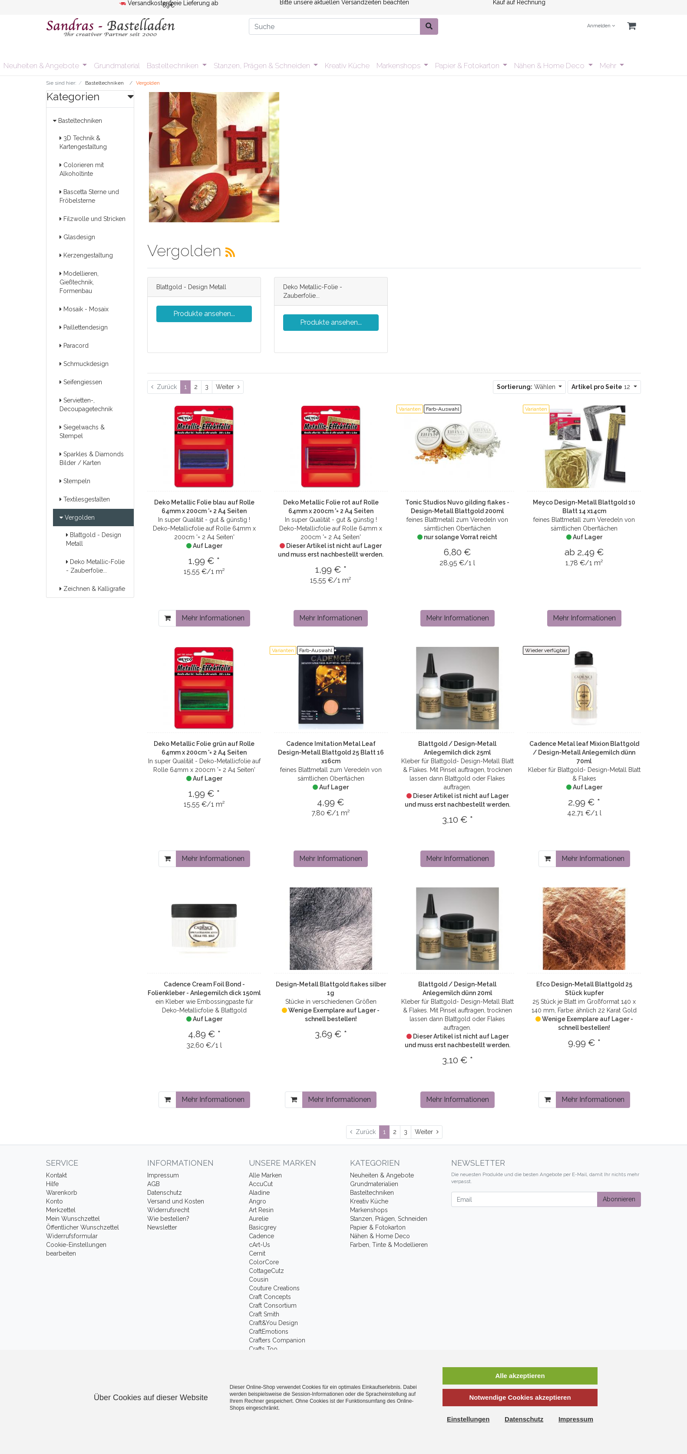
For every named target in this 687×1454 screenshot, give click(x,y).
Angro (257, 1201)
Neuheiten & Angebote (42, 65)
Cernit (257, 1253)
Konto (54, 1201)
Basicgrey (263, 1227)
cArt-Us (259, 1244)
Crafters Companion (277, 1340)
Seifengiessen (80, 382)
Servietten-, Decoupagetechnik (85, 404)
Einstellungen (468, 1419)
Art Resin (261, 1210)
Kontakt (56, 1175)
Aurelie (258, 1218)
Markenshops (399, 65)
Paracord (74, 345)
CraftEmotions (268, 1331)
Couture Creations (274, 1288)
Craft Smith (264, 1314)
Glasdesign (77, 237)
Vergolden (77, 517)
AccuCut (261, 1183)
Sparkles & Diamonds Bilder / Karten (91, 458)
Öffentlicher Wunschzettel (82, 1227)
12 (601, 386)
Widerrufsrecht (168, 1210)
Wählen (527, 386)
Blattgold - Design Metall (93, 539)
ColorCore (264, 1262)
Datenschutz (164, 1192)
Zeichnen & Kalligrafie (92, 588)
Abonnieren (619, 1199)
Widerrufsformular (72, 1236)
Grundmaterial (117, 65)
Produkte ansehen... (204, 314)
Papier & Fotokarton (468, 65)
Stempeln (74, 481)
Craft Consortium (273, 1305)
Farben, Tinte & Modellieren (389, 1244)
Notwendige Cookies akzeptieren (520, 1397)
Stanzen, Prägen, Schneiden (388, 1218)
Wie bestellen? (168, 1218)
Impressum (163, 1175)
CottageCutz (266, 1270)
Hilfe (52, 1183)
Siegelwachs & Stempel (82, 431)
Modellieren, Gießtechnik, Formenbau (79, 282)
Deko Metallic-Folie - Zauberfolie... (95, 566)
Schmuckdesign (84, 363)
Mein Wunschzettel (73, 1218)
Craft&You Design (273, 1322)
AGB (153, 1183)
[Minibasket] (631, 26)
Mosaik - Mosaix (84, 309)
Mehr (609, 65)
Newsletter (162, 1227)
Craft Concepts (270, 1296)
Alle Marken (265, 1175)
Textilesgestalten (84, 499)
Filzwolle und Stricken (92, 218)
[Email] (524, 1199)
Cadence (261, 1236)
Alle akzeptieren (520, 1375)
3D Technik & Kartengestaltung (83, 142)
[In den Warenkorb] (167, 618)
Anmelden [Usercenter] (601, 26)
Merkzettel (61, 1210)
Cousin (258, 1279)
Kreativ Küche (347, 65)
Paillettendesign (83, 327)
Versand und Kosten (175, 1201)
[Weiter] (228, 387)
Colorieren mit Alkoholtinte (81, 169)
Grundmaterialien (374, 1183)
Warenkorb (61, 1192)
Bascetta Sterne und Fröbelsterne (89, 196)
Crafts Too (263, 1348)
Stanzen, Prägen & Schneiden (263, 65)
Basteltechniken (173, 65)
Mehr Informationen (213, 618)
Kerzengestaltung (86, 255)
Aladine (259, 1192)
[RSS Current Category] (230, 252)
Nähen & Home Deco (550, 65)
